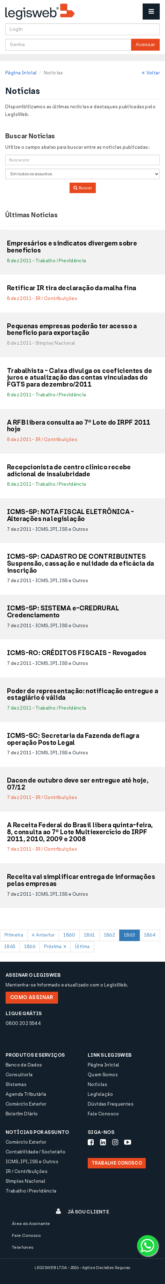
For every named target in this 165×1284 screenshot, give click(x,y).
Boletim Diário (22, 1114)
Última (82, 946)
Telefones (23, 1247)
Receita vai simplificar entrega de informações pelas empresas (81, 881)
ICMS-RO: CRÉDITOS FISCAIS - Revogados (76, 653)
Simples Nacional (25, 1181)
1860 (69, 935)
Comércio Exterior (26, 1104)
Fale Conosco (103, 1114)
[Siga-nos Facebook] (91, 1142)
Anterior (43, 935)
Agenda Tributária (26, 1094)
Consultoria (19, 1075)
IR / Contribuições (27, 1171)
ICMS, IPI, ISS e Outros (32, 1162)
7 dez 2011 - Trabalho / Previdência (46, 708)
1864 (150, 935)
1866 (30, 946)
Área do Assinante (31, 1223)
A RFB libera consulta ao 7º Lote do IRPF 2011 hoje (79, 426)
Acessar (145, 44)
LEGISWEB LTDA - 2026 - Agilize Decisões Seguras (82, 1267)
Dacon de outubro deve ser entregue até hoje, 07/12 (78, 784)
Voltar (151, 73)
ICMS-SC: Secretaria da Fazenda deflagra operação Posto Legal (73, 740)
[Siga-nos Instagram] (115, 1142)
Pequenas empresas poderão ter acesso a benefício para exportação (72, 330)
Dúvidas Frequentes (111, 1104)
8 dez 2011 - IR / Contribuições (42, 298)
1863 (129, 935)
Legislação (100, 1094)
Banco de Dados (24, 1065)
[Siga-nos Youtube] (127, 1142)
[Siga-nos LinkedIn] (103, 1142)
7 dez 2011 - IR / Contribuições (42, 797)
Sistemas (16, 1084)
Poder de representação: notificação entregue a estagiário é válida (82, 695)
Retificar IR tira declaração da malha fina (71, 288)
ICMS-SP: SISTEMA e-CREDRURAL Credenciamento (63, 612)
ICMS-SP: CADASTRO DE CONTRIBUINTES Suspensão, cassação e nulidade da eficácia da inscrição (80, 563)
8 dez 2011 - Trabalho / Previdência (46, 261)
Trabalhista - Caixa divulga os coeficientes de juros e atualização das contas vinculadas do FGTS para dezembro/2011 (79, 378)
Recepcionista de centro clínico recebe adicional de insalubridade (69, 471)
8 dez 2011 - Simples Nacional (41, 343)
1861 (89, 935)
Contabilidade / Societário (35, 1152)
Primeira (14, 935)
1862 (109, 935)
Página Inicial (21, 73)
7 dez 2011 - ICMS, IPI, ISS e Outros (47, 529)
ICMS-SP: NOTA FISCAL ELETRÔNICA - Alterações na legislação (70, 516)
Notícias (97, 1084)
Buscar (82, 188)
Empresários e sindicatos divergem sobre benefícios (72, 247)
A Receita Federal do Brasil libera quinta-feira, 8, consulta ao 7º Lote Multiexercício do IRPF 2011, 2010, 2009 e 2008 (80, 832)
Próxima (55, 946)
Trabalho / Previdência (31, 1191)
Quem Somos (103, 1075)
